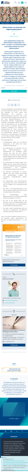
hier (23, 220)
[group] (14, 411)
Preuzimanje (14, 265)
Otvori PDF (14, 91)
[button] (1, 400)
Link (12, 469)
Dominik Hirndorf (14, 36)
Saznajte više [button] (7, 454)
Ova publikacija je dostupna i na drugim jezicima (14, 85)
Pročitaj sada (14, 345)
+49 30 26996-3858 (8, 303)
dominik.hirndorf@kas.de (10, 300)
